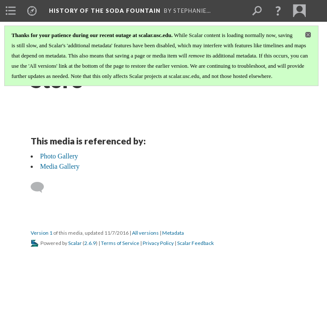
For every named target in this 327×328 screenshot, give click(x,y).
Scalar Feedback (195, 243)
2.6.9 (90, 243)
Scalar (75, 243)
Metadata (173, 233)
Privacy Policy (158, 243)
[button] (278, 10)
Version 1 (41, 233)
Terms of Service (120, 243)
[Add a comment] (41, 187)
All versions (145, 233)
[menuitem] (10, 10)
